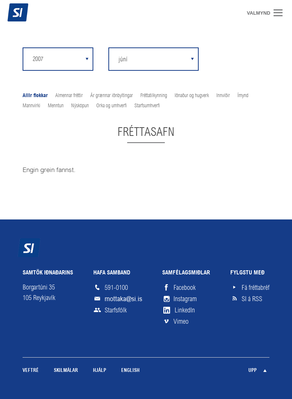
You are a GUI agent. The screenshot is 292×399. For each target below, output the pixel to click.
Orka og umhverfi (111, 105)
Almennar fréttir (69, 95)
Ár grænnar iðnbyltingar (111, 95)
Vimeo (181, 321)
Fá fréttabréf (255, 287)
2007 (38, 58)
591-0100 (116, 287)
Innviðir (223, 95)
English (130, 370)
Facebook (184, 287)
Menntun (56, 105)
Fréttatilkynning (153, 95)
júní (123, 59)
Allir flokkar (35, 96)
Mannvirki (31, 105)
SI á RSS (252, 299)
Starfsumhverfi (147, 105)
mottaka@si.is (123, 299)
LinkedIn (185, 310)
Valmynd (280, 12)
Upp (252, 370)
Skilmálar (66, 370)
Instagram (185, 299)
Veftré (31, 370)
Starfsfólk (116, 310)
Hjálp (99, 370)
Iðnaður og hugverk (192, 95)
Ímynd (242, 95)
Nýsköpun (80, 105)
